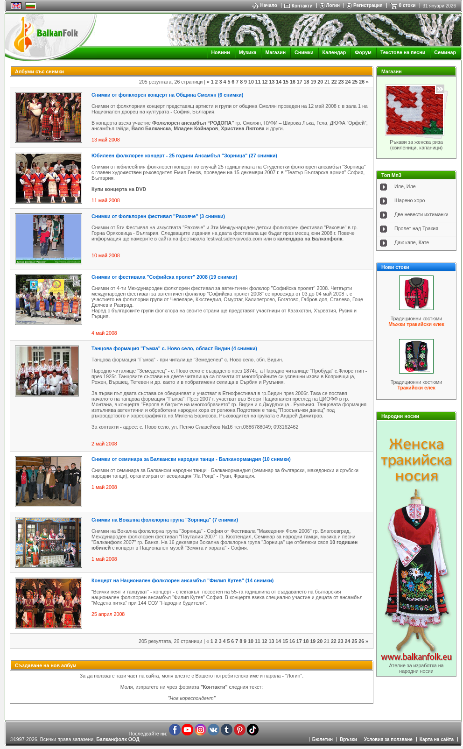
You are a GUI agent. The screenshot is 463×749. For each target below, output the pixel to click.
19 (313, 82)
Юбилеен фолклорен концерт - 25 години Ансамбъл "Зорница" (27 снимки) (184, 155)
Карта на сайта (437, 739)
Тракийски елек (416, 387)
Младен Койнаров (196, 128)
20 (320, 82)
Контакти (302, 5)
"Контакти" (214, 687)
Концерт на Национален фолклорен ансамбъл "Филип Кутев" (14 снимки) (182, 580)
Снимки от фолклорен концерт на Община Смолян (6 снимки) (167, 95)
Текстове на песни (402, 52)
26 (362, 82)
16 (292, 82)
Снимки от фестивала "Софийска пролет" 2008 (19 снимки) (164, 277)
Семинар (445, 52)
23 (341, 82)
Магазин (275, 52)
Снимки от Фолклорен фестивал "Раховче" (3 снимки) (158, 216)
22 (334, 82)
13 (271, 82)
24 (348, 82)
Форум (363, 52)
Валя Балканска (151, 128)
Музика (248, 52)
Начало (264, 5)
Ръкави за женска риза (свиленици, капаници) (416, 144)
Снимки (304, 52)
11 (258, 82)
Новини (220, 52)
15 (285, 82)
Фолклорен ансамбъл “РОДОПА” (193, 123)
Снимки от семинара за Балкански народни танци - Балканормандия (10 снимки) (191, 459)
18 (306, 82)
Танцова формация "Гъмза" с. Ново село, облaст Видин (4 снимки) (174, 348)
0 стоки (407, 5)
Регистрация (368, 5)
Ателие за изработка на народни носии (416, 668)
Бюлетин (322, 739)
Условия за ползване (388, 739)
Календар (334, 52)
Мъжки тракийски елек (416, 324)
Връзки (348, 739)
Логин (333, 5)
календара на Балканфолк (309, 238)
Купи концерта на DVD (118, 189)
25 (355, 82)
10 (251, 82)
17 (299, 82)
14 (278, 82)
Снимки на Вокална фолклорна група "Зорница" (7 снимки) (164, 520)
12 (265, 82)
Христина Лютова (243, 128)
